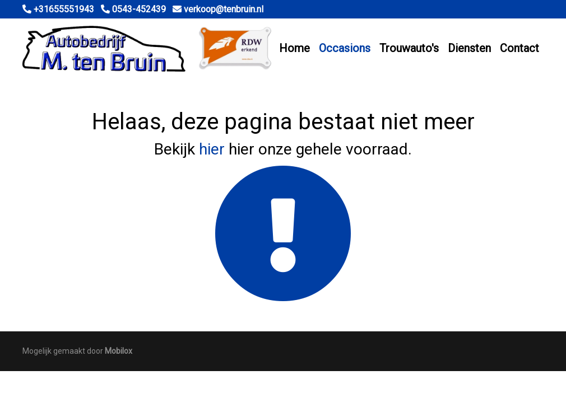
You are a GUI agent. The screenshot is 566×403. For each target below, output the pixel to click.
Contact (519, 48)
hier (212, 149)
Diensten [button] (469, 48)
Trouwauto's (409, 48)
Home (294, 48)
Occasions (344, 48)
